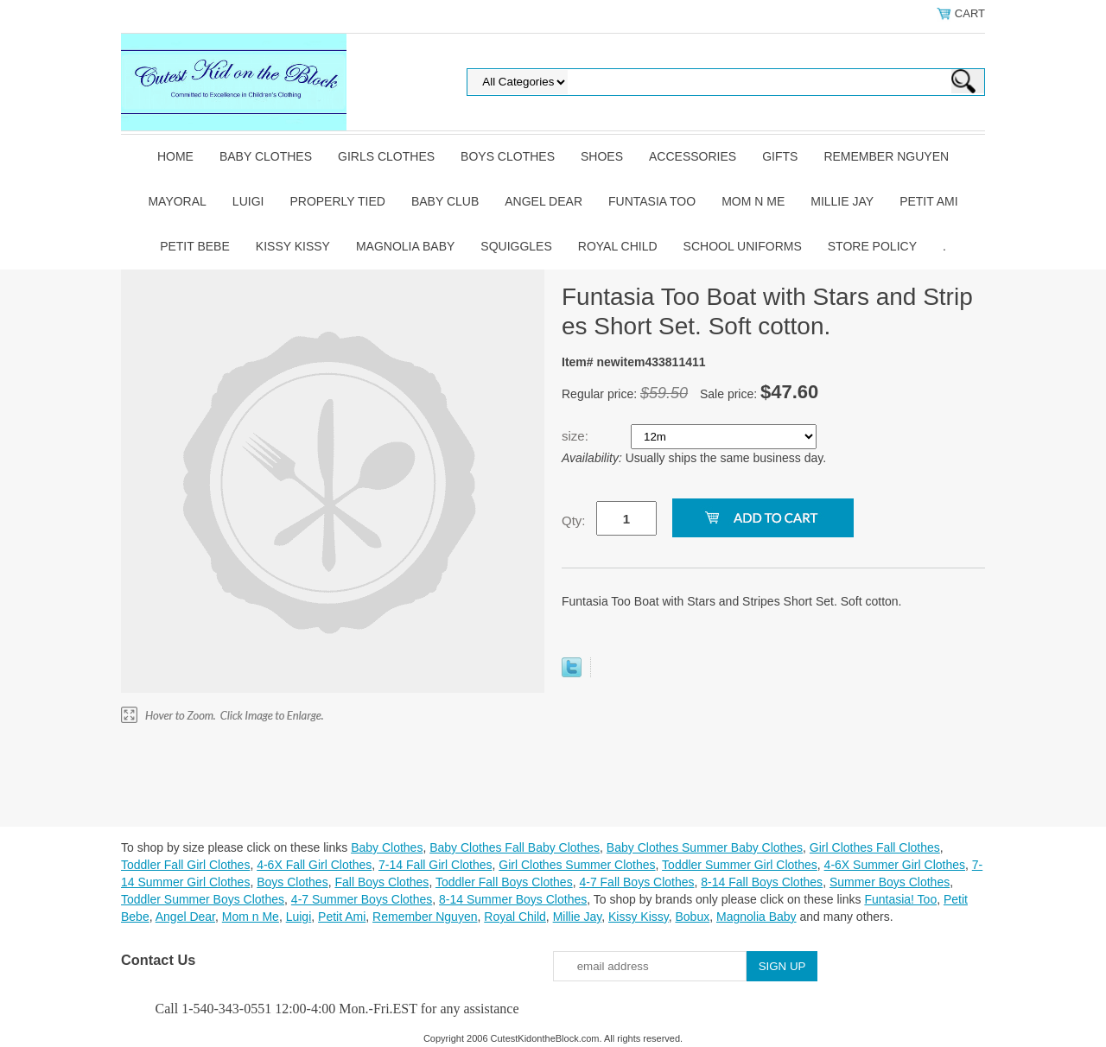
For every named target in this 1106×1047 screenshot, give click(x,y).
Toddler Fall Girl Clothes (185, 865)
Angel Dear (543, 201)
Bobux (692, 916)
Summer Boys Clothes (890, 882)
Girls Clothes (386, 156)
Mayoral (177, 201)
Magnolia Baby (405, 246)
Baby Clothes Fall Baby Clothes (514, 847)
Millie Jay (842, 201)
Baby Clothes (265, 156)
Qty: (574, 520)
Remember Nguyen (886, 156)
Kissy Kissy (293, 246)
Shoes (602, 156)
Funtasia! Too (900, 899)
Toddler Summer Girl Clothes (739, 865)
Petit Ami (928, 201)
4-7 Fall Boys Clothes (636, 882)
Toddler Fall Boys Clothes (504, 882)
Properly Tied (337, 201)
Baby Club (445, 201)
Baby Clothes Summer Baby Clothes (705, 847)
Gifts (780, 156)
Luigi (248, 201)
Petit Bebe (195, 246)
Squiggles (515, 246)
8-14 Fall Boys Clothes (762, 882)
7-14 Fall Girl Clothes (435, 865)
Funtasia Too (652, 201)
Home (175, 156)
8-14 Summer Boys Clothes (513, 899)
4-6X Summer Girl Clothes (894, 865)
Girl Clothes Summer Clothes (577, 865)
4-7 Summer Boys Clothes (361, 899)
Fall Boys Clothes (381, 882)
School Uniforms (742, 246)
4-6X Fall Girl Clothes (314, 865)
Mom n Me (753, 201)
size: (577, 435)
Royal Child (618, 246)
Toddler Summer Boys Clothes (202, 899)
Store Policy (872, 246)
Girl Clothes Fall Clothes (875, 847)
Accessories (692, 156)
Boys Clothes (508, 156)
